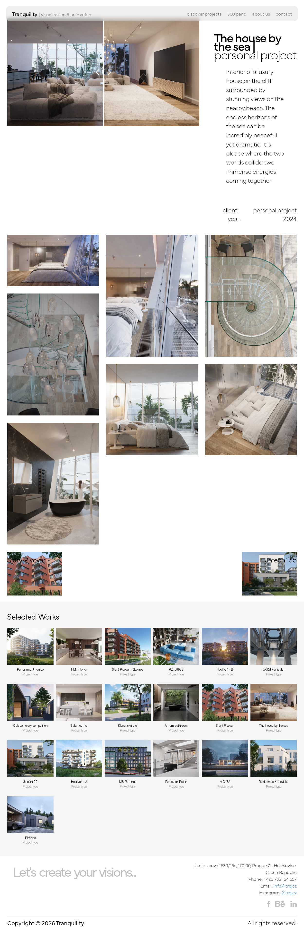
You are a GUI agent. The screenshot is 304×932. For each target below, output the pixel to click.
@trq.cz (289, 892)
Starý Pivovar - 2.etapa (127, 669)
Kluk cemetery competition (30, 725)
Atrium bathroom (176, 725)
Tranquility (24, 13)
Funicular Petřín (176, 782)
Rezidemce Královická (273, 782)
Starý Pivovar (225, 725)
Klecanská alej (128, 725)
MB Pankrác (127, 782)
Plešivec (30, 838)
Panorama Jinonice (30, 669)
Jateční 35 (30, 782)
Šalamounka (79, 725)
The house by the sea (273, 725)
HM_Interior (79, 669)
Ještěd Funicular (274, 669)
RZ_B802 (176, 669)
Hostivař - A (79, 782)
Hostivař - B (225, 669)
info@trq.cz (285, 886)
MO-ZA (225, 782)
